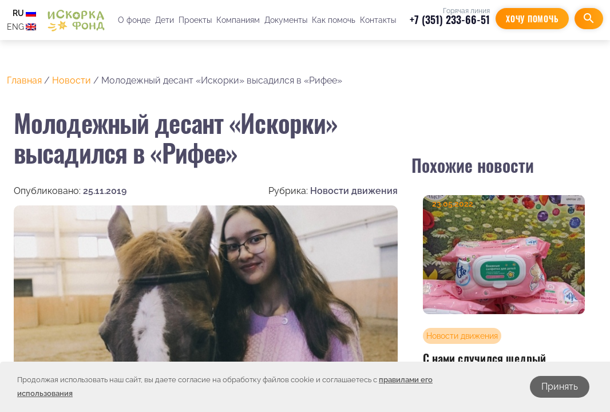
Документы (285, 20)
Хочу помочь (532, 19)
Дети (164, 20)
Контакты (378, 20)
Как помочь (333, 20)
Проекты (195, 20)
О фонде (134, 20)
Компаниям (238, 20)
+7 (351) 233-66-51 (450, 19)
